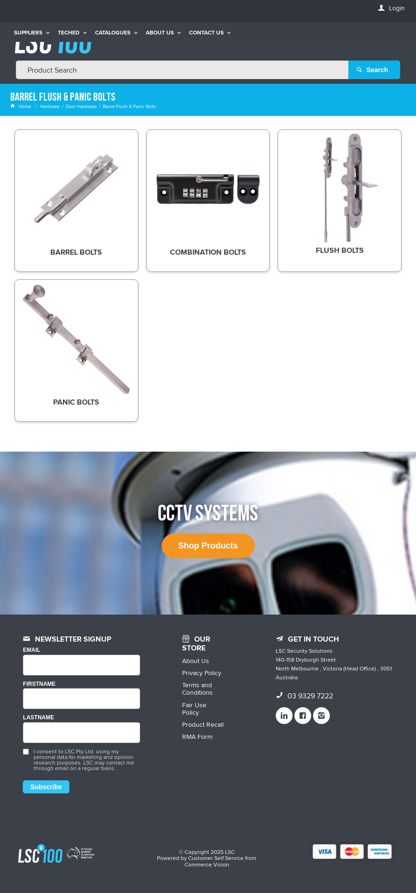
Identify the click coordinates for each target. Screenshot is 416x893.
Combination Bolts (208, 252)
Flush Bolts (340, 251)
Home (21, 106)
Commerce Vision (206, 864)
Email (31, 650)
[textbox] (182, 70)
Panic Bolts (76, 402)
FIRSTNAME (39, 684)
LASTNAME (38, 718)
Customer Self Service (216, 858)
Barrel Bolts (76, 252)
